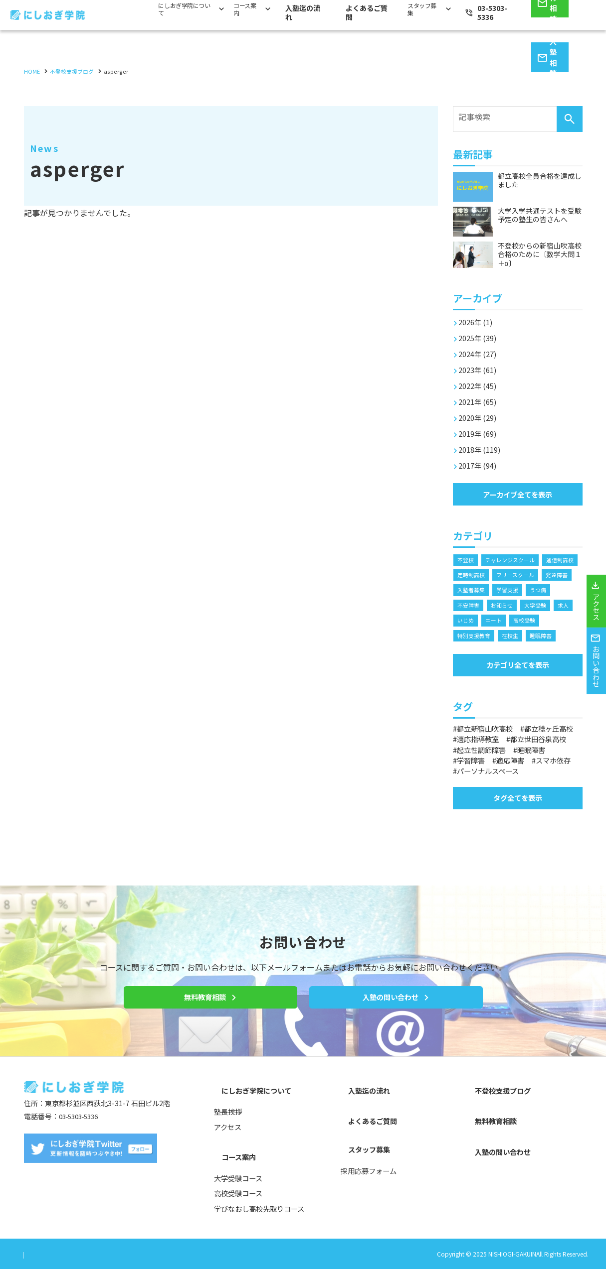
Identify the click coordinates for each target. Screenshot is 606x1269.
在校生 (466, 653)
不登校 (466, 558)
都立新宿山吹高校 (490, 749)
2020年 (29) (480, 412)
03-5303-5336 (82, 1136)
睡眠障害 (499, 653)
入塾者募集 (561, 590)
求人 (534, 622)
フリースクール (478, 590)
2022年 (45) (480, 380)
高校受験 (499, 638)
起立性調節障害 (486, 780)
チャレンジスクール (514, 558)
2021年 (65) (480, 396)
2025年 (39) (480, 333)
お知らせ (469, 622)
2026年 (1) (478, 317)
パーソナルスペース (545, 801)
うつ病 (502, 606)
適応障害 (518, 791)
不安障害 (534, 606)
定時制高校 (514, 574)
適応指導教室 (550, 759)
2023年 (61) (480, 365)
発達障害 (522, 590)
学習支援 (469, 606)
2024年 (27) (480, 349)
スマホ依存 (478, 801)
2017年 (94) (480, 460)
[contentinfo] (303, 1172)
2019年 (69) (480, 428)
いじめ (561, 622)
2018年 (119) (482, 444)
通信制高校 (472, 574)
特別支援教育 (540, 638)
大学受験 (505, 622)
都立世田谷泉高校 (490, 770)
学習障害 (474, 791)
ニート (466, 638)
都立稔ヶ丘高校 (486, 759)
